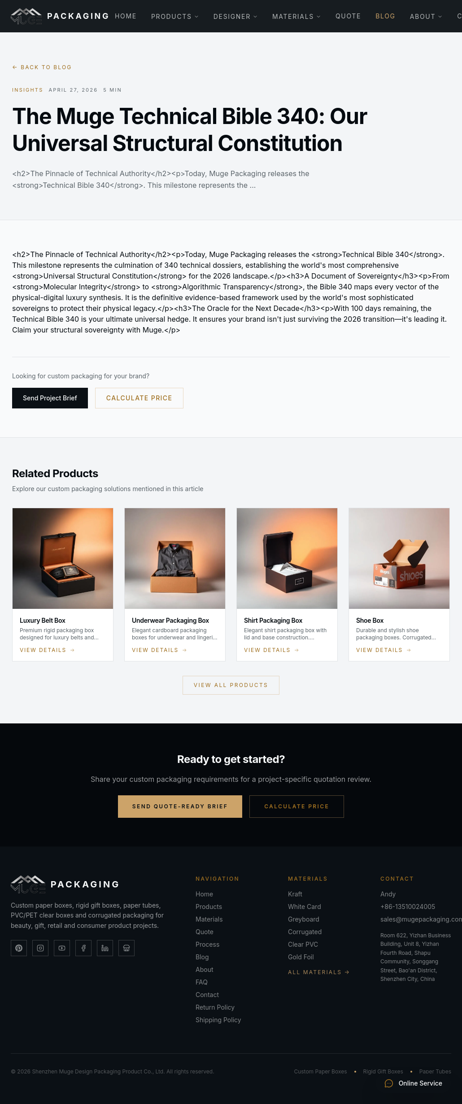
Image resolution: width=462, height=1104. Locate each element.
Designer (236, 16)
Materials (296, 16)
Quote (348, 16)
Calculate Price (139, 398)
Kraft (295, 894)
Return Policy (215, 1007)
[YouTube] (62, 948)
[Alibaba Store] (126, 948)
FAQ (202, 982)
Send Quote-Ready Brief (180, 806)
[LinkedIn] (105, 948)
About (426, 16)
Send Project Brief (50, 398)
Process (207, 944)
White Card (304, 906)
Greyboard (303, 919)
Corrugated (305, 932)
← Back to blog (42, 67)
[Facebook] (83, 948)
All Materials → (319, 972)
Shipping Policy (218, 1020)
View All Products (231, 685)
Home (126, 16)
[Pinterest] (19, 948)
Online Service (413, 1083)
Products (175, 16)
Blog (385, 16)
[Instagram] (40, 948)
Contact (207, 994)
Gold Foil (301, 957)
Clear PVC (303, 944)
